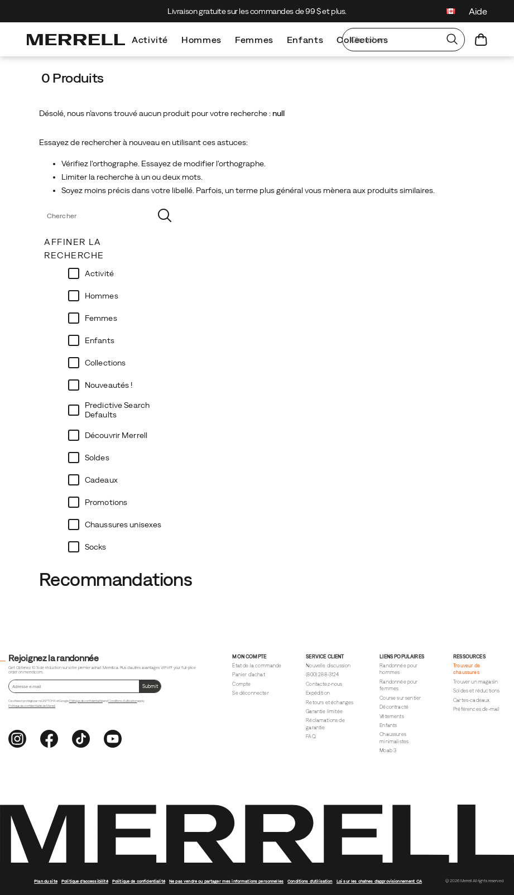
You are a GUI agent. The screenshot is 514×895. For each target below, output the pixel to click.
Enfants (99, 340)
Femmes (101, 318)
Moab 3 (388, 750)
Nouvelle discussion (328, 665)
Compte (241, 684)
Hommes (101, 295)
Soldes (97, 457)
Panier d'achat (248, 674)
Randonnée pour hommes (398, 669)
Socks (96, 546)
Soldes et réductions (476, 691)
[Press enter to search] (452, 39)
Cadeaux (101, 479)
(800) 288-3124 (322, 674)
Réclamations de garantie (325, 724)
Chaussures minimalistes (394, 738)
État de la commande (256, 665)
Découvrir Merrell (116, 435)
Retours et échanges (329, 702)
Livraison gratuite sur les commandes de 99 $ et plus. (257, 11)
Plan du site (45, 881)
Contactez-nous (324, 684)
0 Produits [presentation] (72, 77)
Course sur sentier (400, 698)
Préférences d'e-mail (476, 709)
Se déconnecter (250, 693)
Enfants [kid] (305, 40)
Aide (478, 11)
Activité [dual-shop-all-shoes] (150, 40)
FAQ (311, 736)
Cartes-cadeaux (471, 700)
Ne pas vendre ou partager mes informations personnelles (226, 881)
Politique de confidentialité (86, 700)
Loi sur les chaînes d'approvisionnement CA (379, 881)
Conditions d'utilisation (122, 700)
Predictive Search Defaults (117, 410)
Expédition (318, 693)
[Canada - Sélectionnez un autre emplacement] (451, 12)
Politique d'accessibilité (84, 881)
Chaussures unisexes (123, 524)
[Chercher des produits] (391, 39)
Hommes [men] (201, 40)
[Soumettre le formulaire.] (149, 686)
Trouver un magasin (475, 682)
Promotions (106, 502)
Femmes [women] (254, 40)
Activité (99, 273)
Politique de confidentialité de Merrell (31, 706)
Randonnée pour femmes (398, 685)
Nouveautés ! (108, 385)
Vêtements (392, 716)
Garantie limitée (324, 711)
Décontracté (394, 707)
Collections (105, 362)
